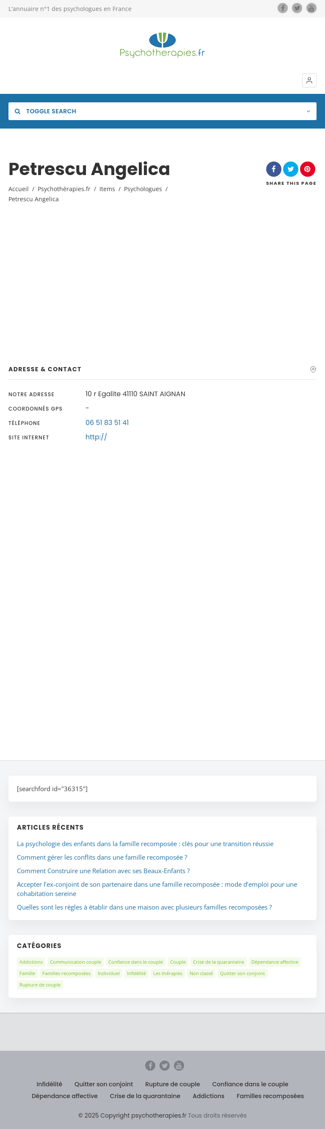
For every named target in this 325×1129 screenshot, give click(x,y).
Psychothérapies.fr (64, 189)
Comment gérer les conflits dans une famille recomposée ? (102, 857)
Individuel (109, 973)
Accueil (18, 189)
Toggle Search (45, 111)
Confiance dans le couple (135, 962)
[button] (309, 80)
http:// (96, 437)
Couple (178, 962)
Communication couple (75, 962)
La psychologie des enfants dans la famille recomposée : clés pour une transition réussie (145, 843)
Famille (27, 973)
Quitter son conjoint (242, 973)
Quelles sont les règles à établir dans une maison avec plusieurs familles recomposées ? (144, 907)
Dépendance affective (274, 962)
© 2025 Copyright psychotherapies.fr (132, 1115)
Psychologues (143, 189)
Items (107, 189)
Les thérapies (167, 973)
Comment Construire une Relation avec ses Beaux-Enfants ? (103, 870)
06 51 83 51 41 (107, 422)
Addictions (31, 962)
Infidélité (136, 973)
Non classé (201, 973)
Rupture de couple (40, 984)
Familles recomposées (66, 973)
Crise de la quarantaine (218, 962)
